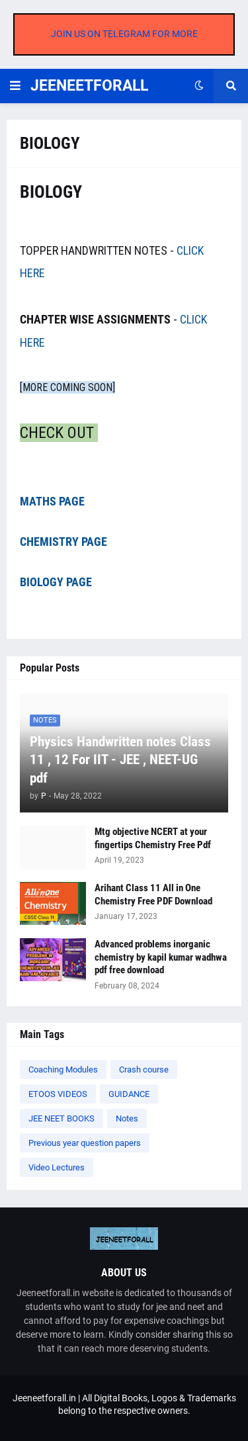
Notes (127, 1118)
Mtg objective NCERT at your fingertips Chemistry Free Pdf (153, 838)
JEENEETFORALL (89, 86)
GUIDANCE (128, 1094)
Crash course (144, 1069)
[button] (15, 86)
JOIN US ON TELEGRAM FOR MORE (124, 33)
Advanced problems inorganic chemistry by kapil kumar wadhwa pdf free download (161, 957)
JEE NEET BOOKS (61, 1118)
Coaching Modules (63, 1069)
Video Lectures (56, 1167)
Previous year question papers (84, 1143)
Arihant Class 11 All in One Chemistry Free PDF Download (153, 894)
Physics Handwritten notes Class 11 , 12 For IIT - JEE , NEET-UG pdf (120, 760)
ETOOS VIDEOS (57, 1094)
